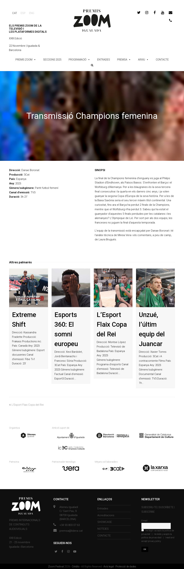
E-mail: (144, 520)
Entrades (102, 508)
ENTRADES (103, 59)
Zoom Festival (56, 566)
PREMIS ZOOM (23, 59)
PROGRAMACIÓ (77, 59)
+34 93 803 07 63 (69, 524)
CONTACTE (162, 59)
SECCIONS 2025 (52, 59)
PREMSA (122, 59)
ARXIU (141, 59)
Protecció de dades (126, 566)
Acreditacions (105, 514)
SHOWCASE (104, 521)
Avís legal (109, 566)
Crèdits (76, 566)
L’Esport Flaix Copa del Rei (112, 324)
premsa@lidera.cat (71, 530)
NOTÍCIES (103, 528)
